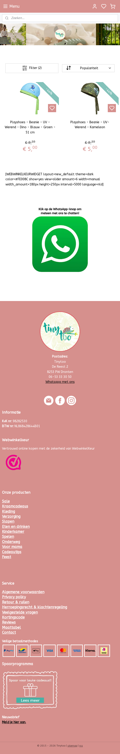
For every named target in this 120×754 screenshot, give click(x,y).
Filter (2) (32, 68)
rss (81, 745)
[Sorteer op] (88, 68)
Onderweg (11, 542)
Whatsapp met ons (60, 382)
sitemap (72, 745)
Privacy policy (14, 597)
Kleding (8, 511)
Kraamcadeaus (15, 506)
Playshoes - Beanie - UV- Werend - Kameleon (89, 124)
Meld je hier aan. (14, 722)
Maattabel (11, 627)
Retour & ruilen (15, 602)
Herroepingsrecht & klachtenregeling (34, 607)
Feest (6, 557)
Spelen (8, 536)
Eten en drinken (16, 526)
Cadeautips (11, 552)
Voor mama (12, 547)
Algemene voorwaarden (23, 592)
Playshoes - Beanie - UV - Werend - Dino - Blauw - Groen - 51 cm (30, 127)
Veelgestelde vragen (20, 612)
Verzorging (11, 516)
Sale (6, 501)
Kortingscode (13, 617)
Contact (9, 632)
